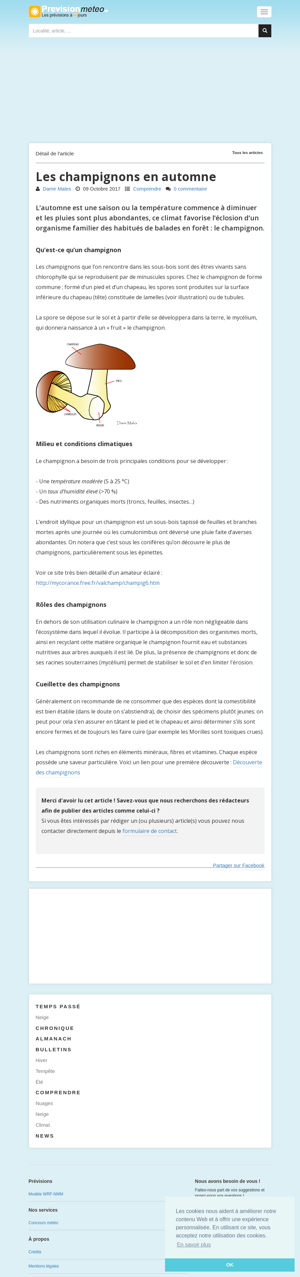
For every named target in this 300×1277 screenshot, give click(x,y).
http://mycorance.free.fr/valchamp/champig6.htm (98, 583)
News (45, 1136)
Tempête (45, 1071)
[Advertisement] (150, 91)
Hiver (42, 1060)
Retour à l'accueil (68, 11)
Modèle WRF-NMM (46, 1194)
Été (39, 1082)
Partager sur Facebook (239, 865)
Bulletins (54, 1049)
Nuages (44, 1103)
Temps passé (58, 1006)
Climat (43, 1125)
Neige (42, 1017)
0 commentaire (186, 189)
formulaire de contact (149, 831)
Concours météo (43, 1222)
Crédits (35, 1252)
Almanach (54, 1038)
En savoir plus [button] (194, 1245)
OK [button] (230, 1265)
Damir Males (53, 189)
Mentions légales (44, 1266)
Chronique (55, 1028)
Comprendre (143, 189)
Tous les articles (247, 152)
